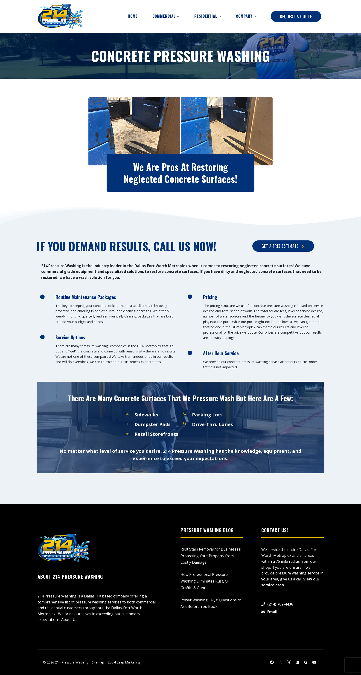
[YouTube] (314, 662)
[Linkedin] (297, 662)
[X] (289, 662)
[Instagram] (280, 662)
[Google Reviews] (305, 662)
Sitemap (98, 662)
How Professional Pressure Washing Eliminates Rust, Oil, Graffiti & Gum (205, 581)
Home (133, 16)
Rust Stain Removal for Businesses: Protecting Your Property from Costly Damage (210, 556)
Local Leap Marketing (124, 662)
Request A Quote (296, 16)
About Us (69, 619)
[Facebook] (272, 662)
